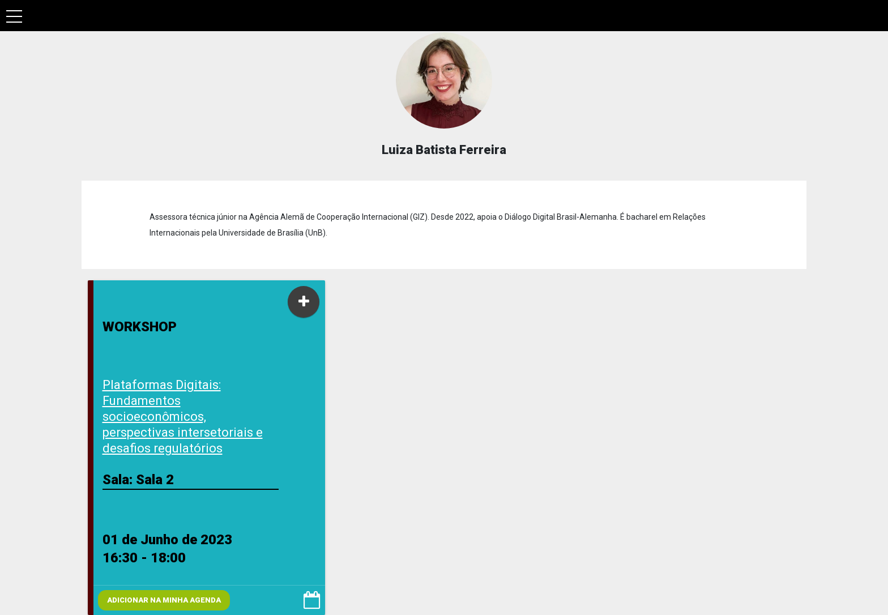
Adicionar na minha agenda (164, 600)
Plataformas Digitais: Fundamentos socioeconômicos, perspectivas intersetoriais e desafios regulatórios (183, 416)
